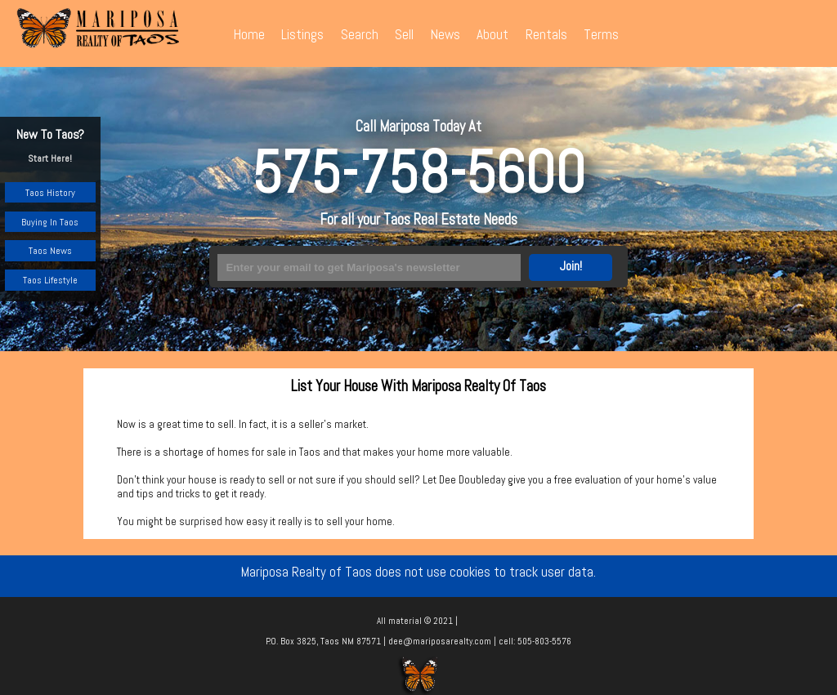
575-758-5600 (418, 173)
